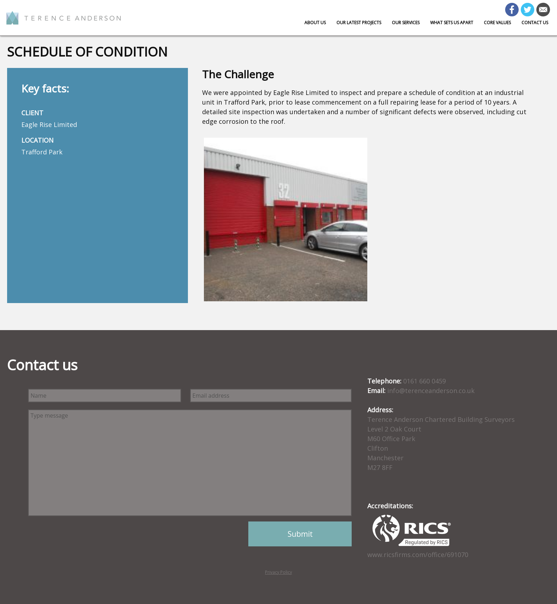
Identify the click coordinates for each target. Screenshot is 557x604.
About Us (315, 23)
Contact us (534, 23)
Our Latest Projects (358, 23)
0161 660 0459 (424, 381)
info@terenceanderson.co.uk (431, 390)
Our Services (406, 23)
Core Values (497, 23)
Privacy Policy (278, 572)
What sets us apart (451, 23)
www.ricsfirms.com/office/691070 (417, 554)
